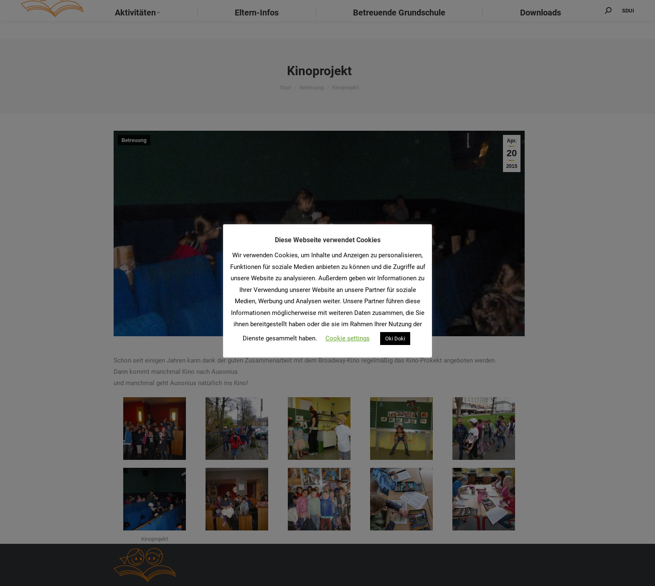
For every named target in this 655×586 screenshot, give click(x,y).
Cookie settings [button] (347, 338)
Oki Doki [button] (395, 338)
